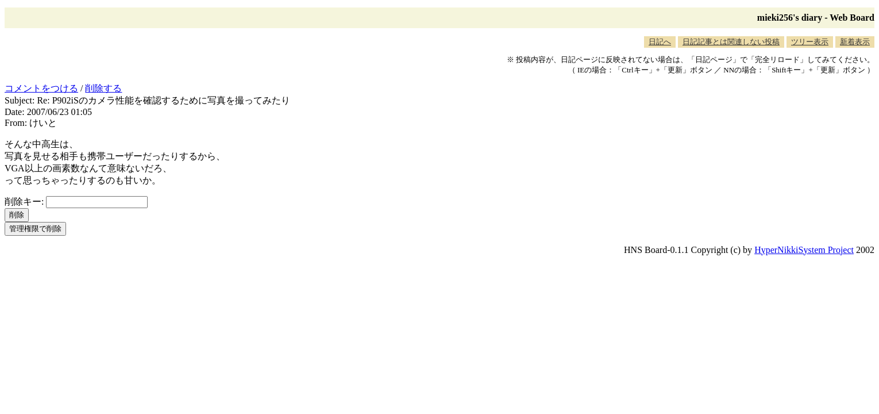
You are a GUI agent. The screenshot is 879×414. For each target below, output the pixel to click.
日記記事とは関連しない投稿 (731, 41)
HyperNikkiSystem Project (804, 250)
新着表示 (855, 41)
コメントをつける (41, 88)
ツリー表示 (809, 41)
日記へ (660, 41)
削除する (103, 88)
